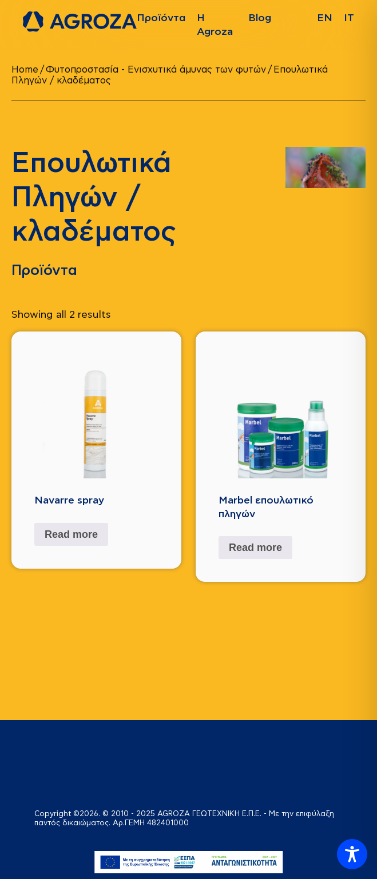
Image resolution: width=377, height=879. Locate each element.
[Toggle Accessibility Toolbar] (352, 854)
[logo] (80, 21)
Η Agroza (215, 24)
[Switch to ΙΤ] (349, 18)
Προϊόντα (161, 18)
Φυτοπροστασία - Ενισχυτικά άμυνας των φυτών (156, 70)
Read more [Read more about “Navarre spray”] (71, 534)
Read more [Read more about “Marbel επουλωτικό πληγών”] (255, 547)
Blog (259, 18)
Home (24, 70)
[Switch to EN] (324, 18)
